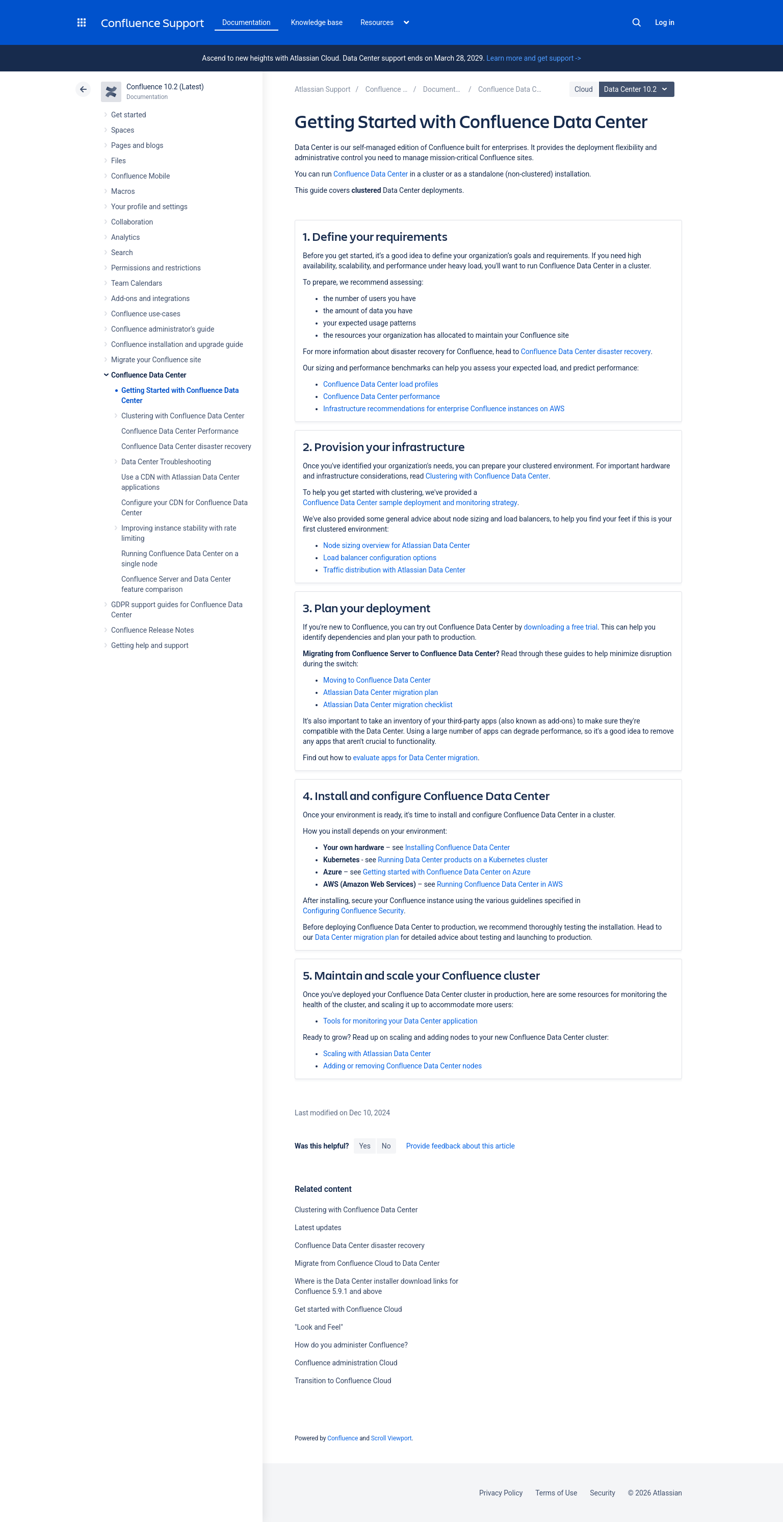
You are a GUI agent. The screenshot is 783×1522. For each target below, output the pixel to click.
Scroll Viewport (391, 1438)
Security (602, 1493)
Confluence (342, 1438)
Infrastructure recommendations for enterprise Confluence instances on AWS (443, 409)
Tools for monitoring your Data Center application (400, 1021)
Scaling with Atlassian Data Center (377, 1054)
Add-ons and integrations (150, 298)
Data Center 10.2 (638, 89)
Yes (364, 1146)
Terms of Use (556, 1493)
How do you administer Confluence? (351, 1345)
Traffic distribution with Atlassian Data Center (394, 570)
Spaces (122, 130)
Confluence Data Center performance (381, 396)
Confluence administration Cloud (346, 1363)
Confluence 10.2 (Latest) (165, 87)
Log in (664, 22)
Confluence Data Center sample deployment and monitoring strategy (410, 502)
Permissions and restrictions (156, 268)
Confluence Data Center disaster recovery (186, 446)
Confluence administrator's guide (162, 329)
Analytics (125, 237)
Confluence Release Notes (152, 630)
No (386, 1146)
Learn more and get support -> (533, 58)
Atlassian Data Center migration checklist (388, 705)
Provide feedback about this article (460, 1146)
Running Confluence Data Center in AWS (500, 884)
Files (118, 161)
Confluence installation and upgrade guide (177, 344)
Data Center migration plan (357, 937)
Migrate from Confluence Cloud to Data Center (367, 1263)
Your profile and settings (149, 207)
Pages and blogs (137, 145)
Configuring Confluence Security (353, 911)
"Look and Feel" (319, 1327)
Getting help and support (150, 645)
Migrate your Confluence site (156, 360)
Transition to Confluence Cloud (343, 1381)
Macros (123, 191)
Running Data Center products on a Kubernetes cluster (462, 860)
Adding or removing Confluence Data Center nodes (402, 1066)
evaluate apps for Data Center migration (415, 758)
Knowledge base (317, 22)
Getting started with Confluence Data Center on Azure (447, 872)
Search (637, 22)
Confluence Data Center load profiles (380, 384)
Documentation (246, 22)
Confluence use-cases (145, 314)
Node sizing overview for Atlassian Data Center (396, 545)
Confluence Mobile (140, 176)
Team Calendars (136, 283)
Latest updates (318, 1228)
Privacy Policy (501, 1493)
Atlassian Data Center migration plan (380, 692)
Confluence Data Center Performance (180, 431)
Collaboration (132, 222)
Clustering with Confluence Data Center (182, 416)
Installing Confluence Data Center (457, 847)
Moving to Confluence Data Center (377, 680)
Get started (128, 115)
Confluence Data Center (149, 375)
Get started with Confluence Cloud (348, 1309)
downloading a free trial (560, 627)
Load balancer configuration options (379, 558)
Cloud (584, 89)
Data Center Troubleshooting (166, 462)
